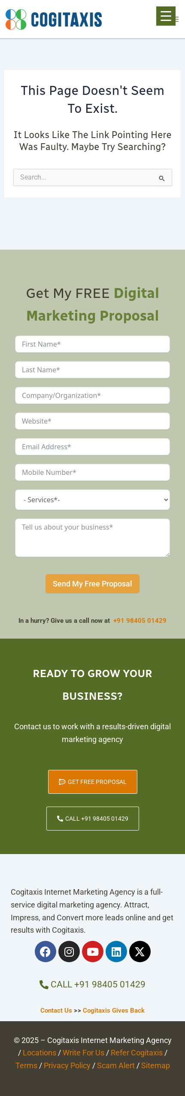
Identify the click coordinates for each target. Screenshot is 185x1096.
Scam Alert (116, 1065)
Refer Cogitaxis (137, 1052)
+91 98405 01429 (140, 621)
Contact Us (56, 1010)
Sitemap (155, 1065)
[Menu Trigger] (166, 16)
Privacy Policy (67, 1065)
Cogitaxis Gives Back (114, 1010)
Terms (26, 1065)
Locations (39, 1052)
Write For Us (83, 1052)
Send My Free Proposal (92, 583)
